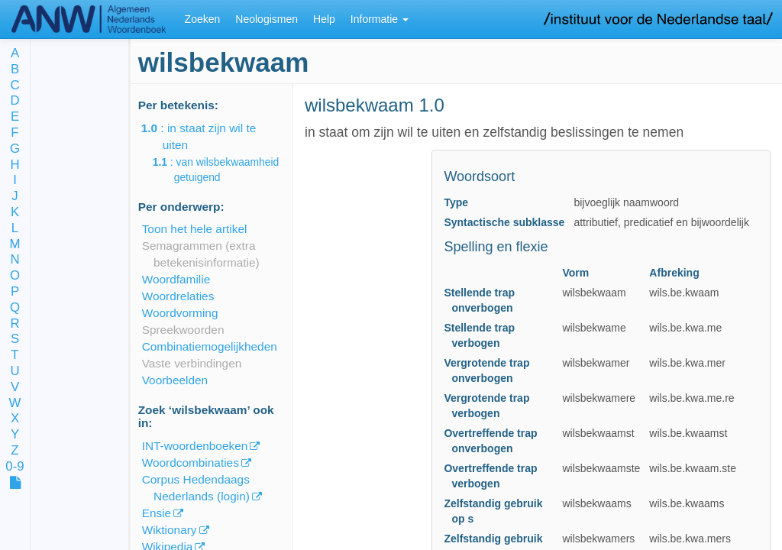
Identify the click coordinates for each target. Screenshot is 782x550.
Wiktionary (169, 529)
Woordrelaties (178, 296)
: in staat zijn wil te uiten (210, 136)
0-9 (14, 467)
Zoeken (203, 19)
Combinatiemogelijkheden (209, 346)
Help (324, 19)
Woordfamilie (176, 279)
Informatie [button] (380, 19)
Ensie (157, 512)
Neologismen (266, 19)
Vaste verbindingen (192, 363)
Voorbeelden (175, 380)
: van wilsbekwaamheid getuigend (227, 169)
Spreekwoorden (183, 329)
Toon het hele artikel (194, 228)
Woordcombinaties (190, 462)
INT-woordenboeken (195, 445)
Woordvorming (180, 312)
